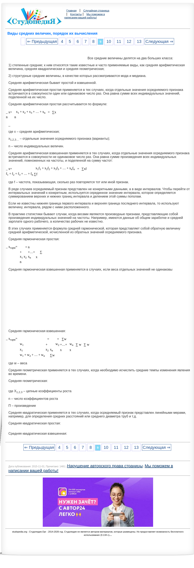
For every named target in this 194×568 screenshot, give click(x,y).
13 (139, 41)
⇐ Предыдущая (42, 41)
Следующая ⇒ (159, 41)
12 (129, 41)
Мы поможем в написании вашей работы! (84, 16)
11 (119, 41)
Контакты (76, 14)
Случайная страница (96, 10)
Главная (71, 10)
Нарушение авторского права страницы (105, 466)
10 (108, 41)
